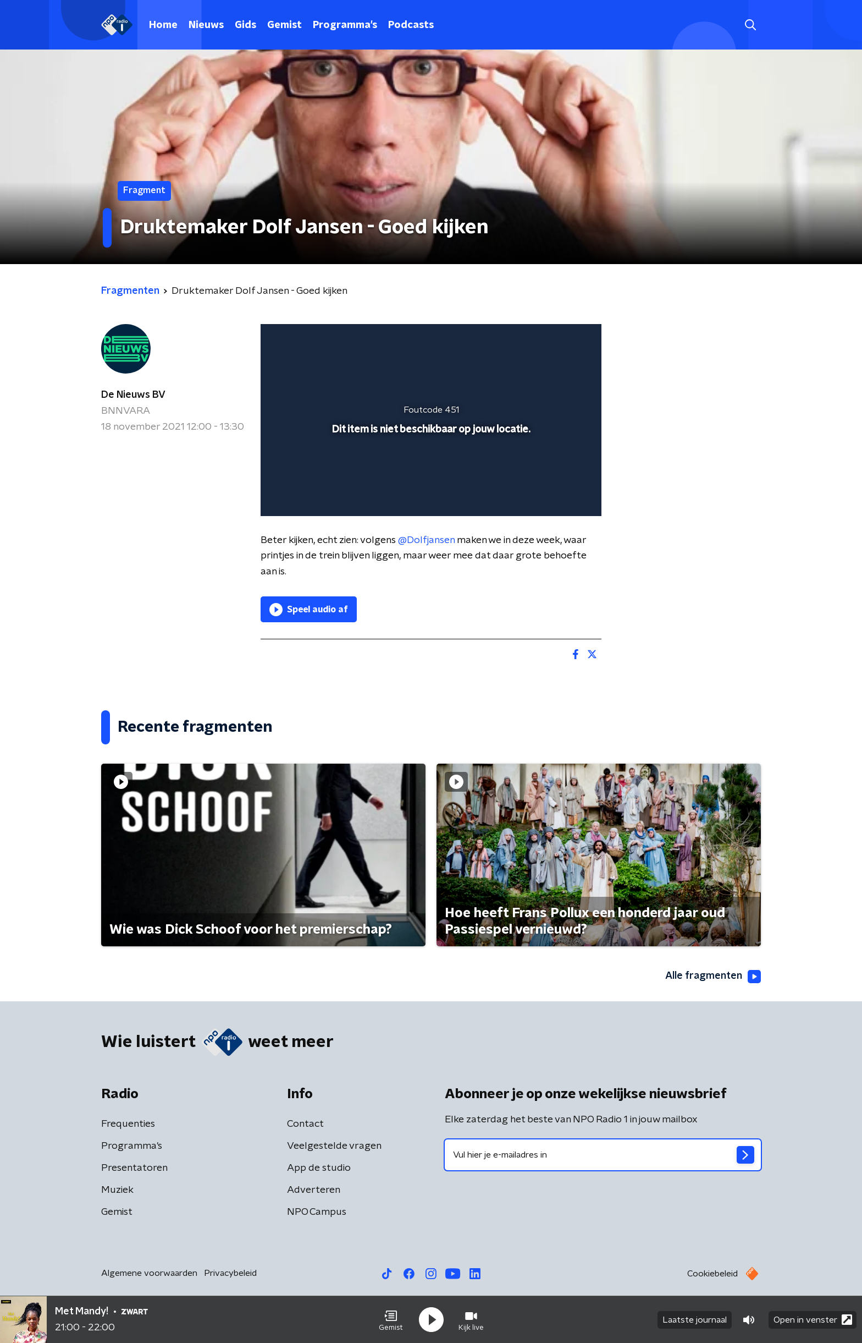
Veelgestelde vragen (334, 1146)
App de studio (319, 1168)
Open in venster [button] (812, 1319)
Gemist (284, 25)
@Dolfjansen (426, 540)
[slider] (430, 462)
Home (163, 25)
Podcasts (411, 25)
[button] (390, 1319)
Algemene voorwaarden (149, 1273)
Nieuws (206, 25)
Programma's (345, 25)
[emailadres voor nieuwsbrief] (603, 1154)
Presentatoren (134, 1168)
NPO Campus (316, 1212)
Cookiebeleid (712, 1273)
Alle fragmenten (713, 976)
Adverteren (313, 1190)
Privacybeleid (230, 1273)
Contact (305, 1124)
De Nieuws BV (133, 395)
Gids (245, 25)
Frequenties (128, 1124)
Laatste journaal (694, 1319)
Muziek (117, 1190)
